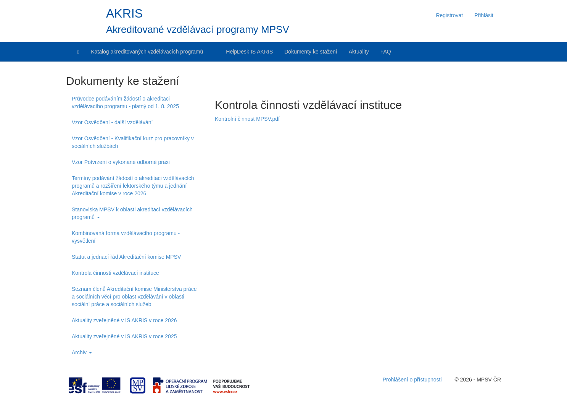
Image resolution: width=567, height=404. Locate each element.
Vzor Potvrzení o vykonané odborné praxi (121, 162)
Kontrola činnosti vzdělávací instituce (115, 273)
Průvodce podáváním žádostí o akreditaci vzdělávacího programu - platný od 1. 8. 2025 (125, 102)
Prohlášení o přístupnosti (412, 379)
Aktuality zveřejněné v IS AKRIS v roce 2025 (124, 336)
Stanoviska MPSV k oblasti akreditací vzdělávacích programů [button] (132, 213)
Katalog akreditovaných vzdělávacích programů (147, 52)
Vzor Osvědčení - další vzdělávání (112, 122)
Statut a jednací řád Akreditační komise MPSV (126, 257)
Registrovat (449, 15)
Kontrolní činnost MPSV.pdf (247, 119)
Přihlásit (483, 15)
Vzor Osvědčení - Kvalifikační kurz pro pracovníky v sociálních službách (133, 142)
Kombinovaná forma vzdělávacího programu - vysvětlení (126, 237)
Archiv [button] (82, 352)
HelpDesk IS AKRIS (249, 52)
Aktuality (359, 52)
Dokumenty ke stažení (310, 52)
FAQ (385, 52)
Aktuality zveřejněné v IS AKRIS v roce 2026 (124, 320)
